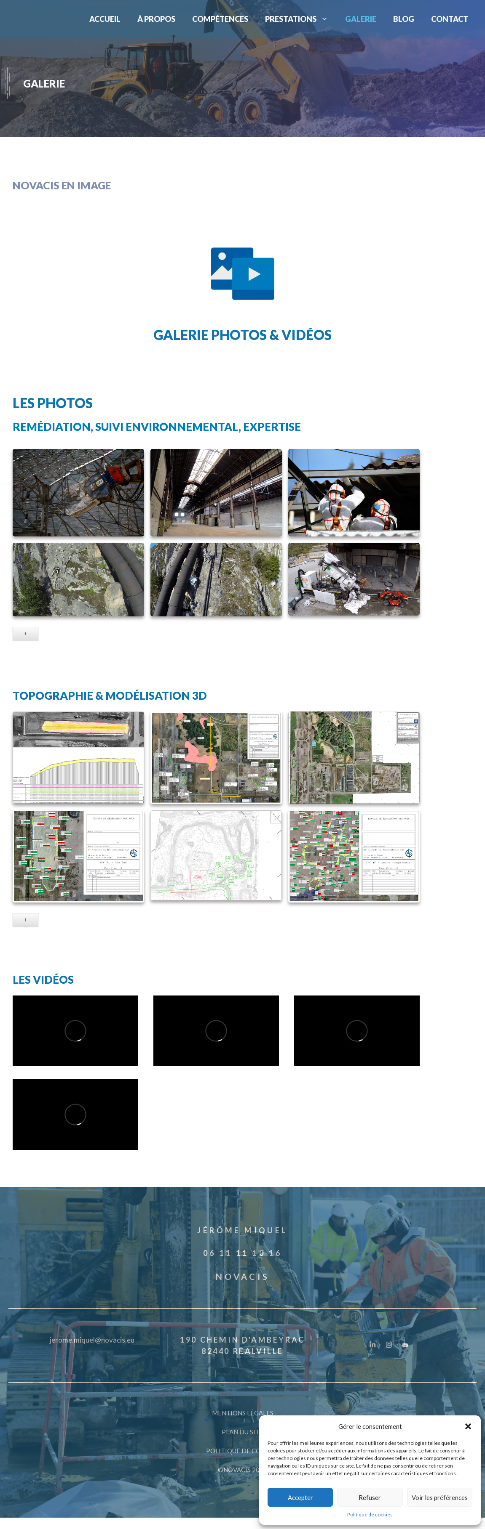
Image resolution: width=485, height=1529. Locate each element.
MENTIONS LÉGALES (242, 1413)
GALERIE (360, 19)
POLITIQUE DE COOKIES (242, 1451)
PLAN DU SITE (242, 1432)
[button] (468, 1426)
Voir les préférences (440, 1497)
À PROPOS (156, 19)
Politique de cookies (370, 1514)
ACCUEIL (105, 19)
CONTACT (449, 19)
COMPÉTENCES (220, 19)
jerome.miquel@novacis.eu (92, 1339)
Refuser (370, 1497)
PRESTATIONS (301, 19)
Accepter (300, 1497)
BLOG (403, 19)
